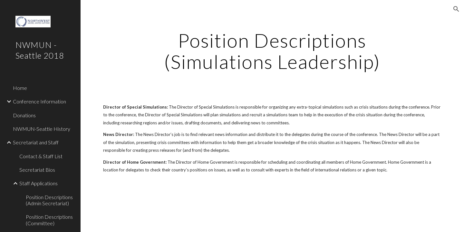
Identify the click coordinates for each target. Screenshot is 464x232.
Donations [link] (24, 115)
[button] (456, 9)
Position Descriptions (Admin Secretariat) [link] (49, 200)
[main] (272, 51)
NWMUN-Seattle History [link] (41, 129)
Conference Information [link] (39, 101)
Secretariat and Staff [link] (36, 142)
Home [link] (20, 88)
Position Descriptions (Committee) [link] (49, 220)
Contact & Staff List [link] (41, 156)
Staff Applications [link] (38, 183)
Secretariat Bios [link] (37, 170)
